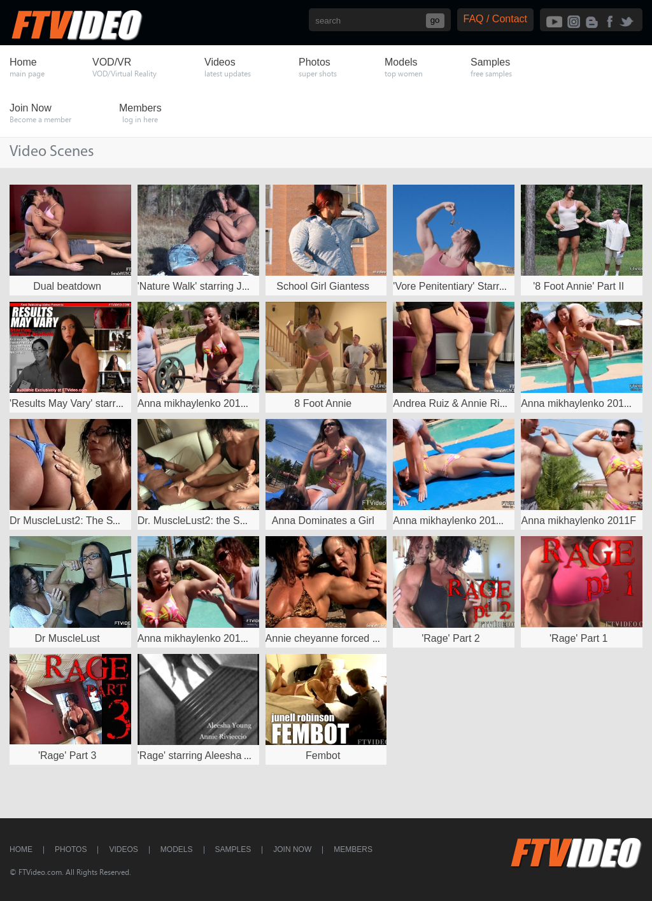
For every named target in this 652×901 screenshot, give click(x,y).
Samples (233, 849)
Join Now (292, 849)
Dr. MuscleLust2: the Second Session (222, 520)
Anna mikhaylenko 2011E (450, 520)
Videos (123, 849)
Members (353, 849)
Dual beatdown (67, 286)
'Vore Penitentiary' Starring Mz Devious (481, 286)
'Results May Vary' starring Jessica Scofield (107, 403)
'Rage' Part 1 (578, 638)
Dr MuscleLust (67, 638)
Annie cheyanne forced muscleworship (353, 638)
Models (176, 849)
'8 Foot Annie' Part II (578, 286)
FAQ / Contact (495, 18)
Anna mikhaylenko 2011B (195, 638)
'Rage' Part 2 (451, 638)
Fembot (323, 755)
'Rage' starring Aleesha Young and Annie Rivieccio (251, 755)
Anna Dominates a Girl (323, 520)
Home (21, 849)
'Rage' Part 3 (67, 755)
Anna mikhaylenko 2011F (578, 520)
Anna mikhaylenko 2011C (195, 403)
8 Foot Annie (322, 403)
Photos (71, 849)
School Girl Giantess (322, 286)
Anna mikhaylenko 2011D (579, 403)
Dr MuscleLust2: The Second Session (95, 520)
